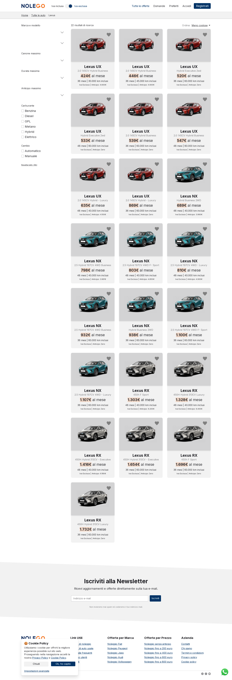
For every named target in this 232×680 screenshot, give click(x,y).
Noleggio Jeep (115, 654)
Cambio (25, 145)
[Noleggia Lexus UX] (93, 45)
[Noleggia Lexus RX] (141, 369)
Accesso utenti (78, 659)
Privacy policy (189, 659)
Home (24, 15)
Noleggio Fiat (114, 645)
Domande (159, 6)
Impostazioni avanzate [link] (36, 670)
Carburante (27, 105)
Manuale (31, 156)
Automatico (33, 151)
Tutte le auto (38, 15)
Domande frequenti (81, 654)
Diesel (29, 116)
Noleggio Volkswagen (119, 663)
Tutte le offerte (141, 6)
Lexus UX (92, 66)
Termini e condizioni (192, 654)
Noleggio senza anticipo (157, 645)
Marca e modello (30, 25)
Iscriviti (153, 599)
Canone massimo (31, 53)
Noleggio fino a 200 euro (158, 650)
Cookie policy (188, 663)
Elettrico (30, 137)
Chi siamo (186, 650)
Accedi (187, 6)
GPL (28, 121)
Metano (30, 126)
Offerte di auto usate (81, 650)
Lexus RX (140, 390)
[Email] (107, 599)
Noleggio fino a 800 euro (158, 663)
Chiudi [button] (36, 663)
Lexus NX (189, 196)
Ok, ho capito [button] (63, 663)
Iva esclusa (80, 6)
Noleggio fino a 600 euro (158, 659)
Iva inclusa (57, 6)
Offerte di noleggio (80, 645)
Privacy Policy (40, 655)
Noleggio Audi (115, 659)
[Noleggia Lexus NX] (189, 174)
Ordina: (186, 25)
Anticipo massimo (31, 88)
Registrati (202, 6)
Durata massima (30, 70)
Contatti (185, 645)
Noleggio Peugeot (117, 650)
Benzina (30, 111)
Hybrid (29, 132)
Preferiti (174, 6)
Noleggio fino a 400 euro (158, 654)
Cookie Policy (58, 655)
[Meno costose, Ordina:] (201, 25)
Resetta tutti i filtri (29, 165)
